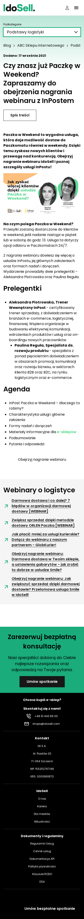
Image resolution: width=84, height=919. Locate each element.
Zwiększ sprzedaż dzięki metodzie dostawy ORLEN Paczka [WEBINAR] (39, 522)
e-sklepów (66, 431)
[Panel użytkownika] (67, 7)
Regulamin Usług (42, 843)
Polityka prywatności (42, 866)
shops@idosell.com (46, 724)
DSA (42, 882)
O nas (42, 799)
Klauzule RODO (42, 874)
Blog (7, 45)
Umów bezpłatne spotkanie (49, 908)
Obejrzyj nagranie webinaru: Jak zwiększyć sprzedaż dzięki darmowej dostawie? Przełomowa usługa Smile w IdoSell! (41, 586)
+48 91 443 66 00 (46, 716)
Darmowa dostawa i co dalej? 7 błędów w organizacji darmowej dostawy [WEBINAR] (37, 506)
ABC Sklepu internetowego (40, 45)
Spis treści (19, 115)
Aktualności (42, 821)
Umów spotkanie (42, 681)
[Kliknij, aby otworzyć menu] (76, 7)
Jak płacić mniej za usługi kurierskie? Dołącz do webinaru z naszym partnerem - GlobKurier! (41, 540)
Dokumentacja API (42, 859)
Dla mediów (42, 814)
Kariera (42, 806)
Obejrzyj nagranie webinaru (42, 459)
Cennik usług (42, 851)
